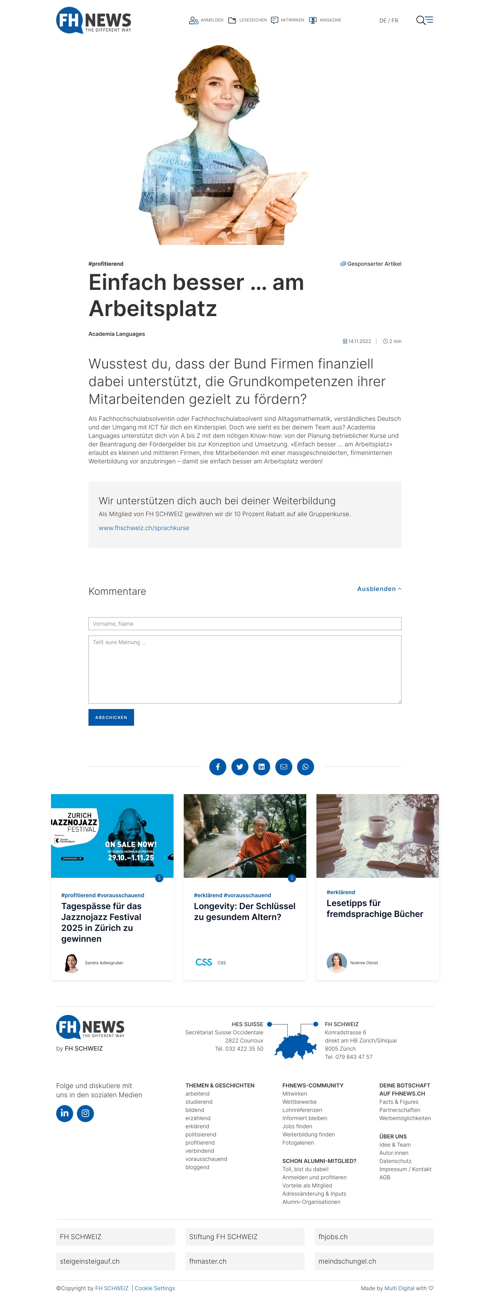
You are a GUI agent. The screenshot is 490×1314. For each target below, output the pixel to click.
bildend (194, 1109)
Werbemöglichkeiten (405, 1118)
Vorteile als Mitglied (307, 1185)
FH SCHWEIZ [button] (80, 1237)
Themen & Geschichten (220, 1085)
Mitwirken (294, 1093)
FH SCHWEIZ (112, 1288)
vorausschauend (206, 1158)
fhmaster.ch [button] (208, 1261)
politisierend (200, 1134)
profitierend (106, 263)
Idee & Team (395, 1144)
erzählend (198, 1118)
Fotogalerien (298, 1142)
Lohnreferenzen (302, 1109)
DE (383, 20)
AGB (384, 1177)
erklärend (197, 1126)
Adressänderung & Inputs (314, 1193)
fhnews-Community (313, 1085)
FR (395, 20)
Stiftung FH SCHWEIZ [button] (223, 1237)
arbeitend (197, 1093)
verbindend (199, 1150)
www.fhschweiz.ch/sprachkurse (144, 528)
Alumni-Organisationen (311, 1201)
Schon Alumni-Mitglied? (319, 1160)
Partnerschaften (399, 1109)
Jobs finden (297, 1126)
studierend (199, 1101)
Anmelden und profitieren (314, 1177)
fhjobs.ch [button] (333, 1237)
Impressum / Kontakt (405, 1169)
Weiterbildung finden (308, 1134)
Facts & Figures (399, 1101)
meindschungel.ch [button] (347, 1261)
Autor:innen (394, 1152)
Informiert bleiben (304, 1118)
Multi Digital (399, 1288)
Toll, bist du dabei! (305, 1169)
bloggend (197, 1167)
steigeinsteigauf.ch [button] (90, 1261)
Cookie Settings (155, 1288)
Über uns (393, 1136)
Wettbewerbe (299, 1101)
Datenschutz (395, 1160)
